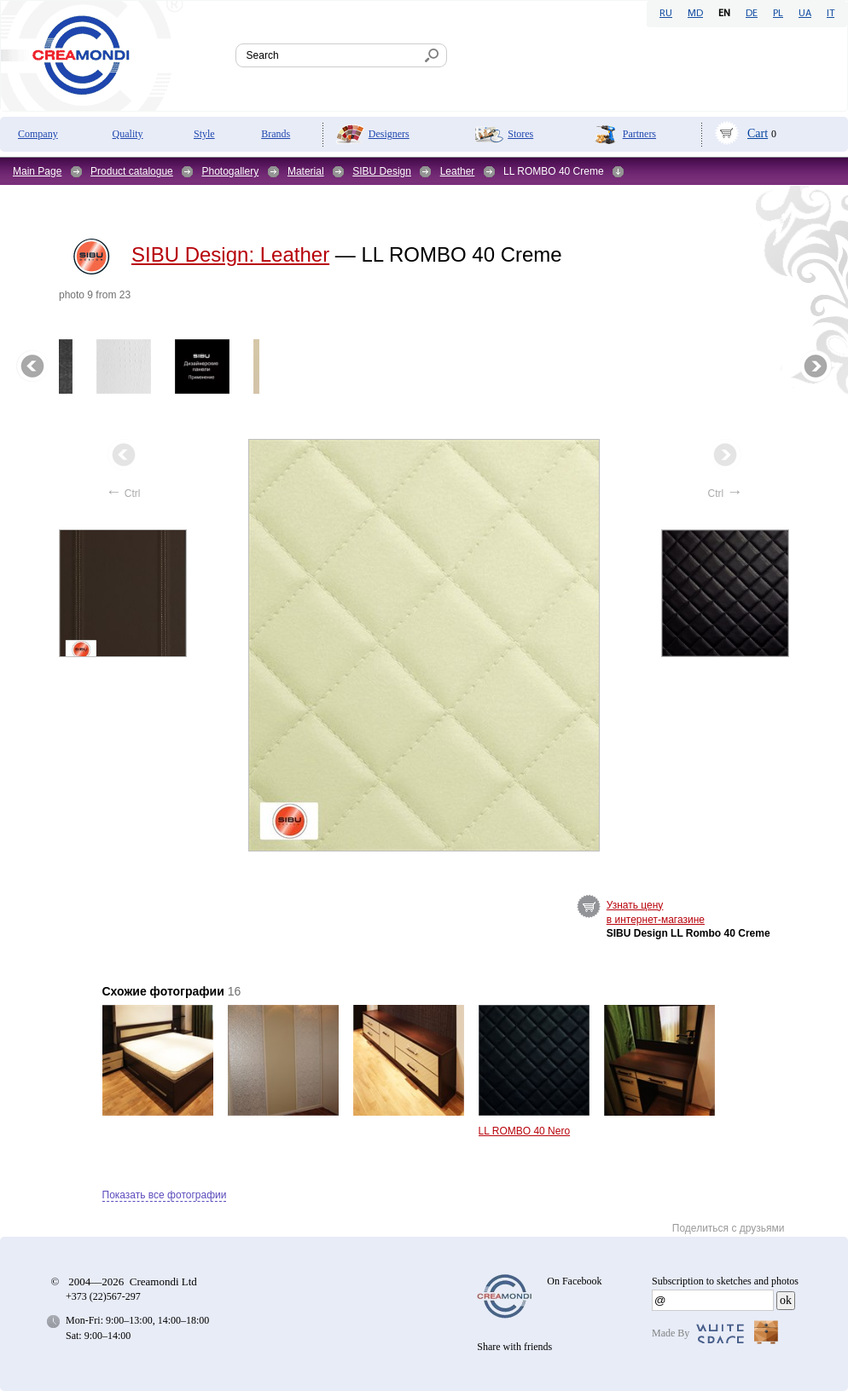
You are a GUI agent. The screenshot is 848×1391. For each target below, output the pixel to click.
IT (830, 14)
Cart (757, 133)
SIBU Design (381, 171)
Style (204, 134)
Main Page (37, 171)
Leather (457, 171)
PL (778, 14)
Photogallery (229, 171)
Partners (639, 134)
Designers (389, 134)
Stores (520, 134)
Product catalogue (131, 171)
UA (805, 14)
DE (752, 14)
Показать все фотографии (164, 1195)
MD (695, 14)
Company (38, 134)
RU (665, 14)
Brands (275, 134)
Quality (128, 134)
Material (306, 171)
